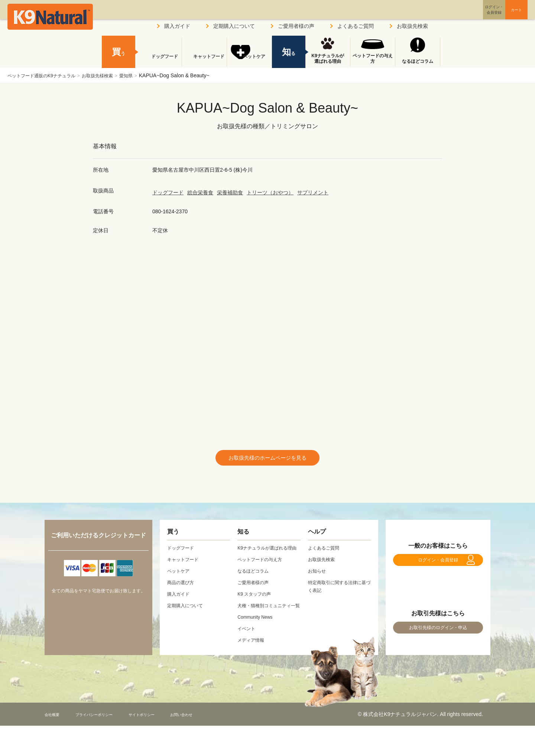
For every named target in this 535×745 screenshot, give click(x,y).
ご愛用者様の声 (296, 26)
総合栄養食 (200, 192)
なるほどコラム (417, 61)
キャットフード (204, 61)
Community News (257, 636)
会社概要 (55, 733)
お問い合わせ (217, 733)
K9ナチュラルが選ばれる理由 (327, 58)
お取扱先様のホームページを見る (267, 459)
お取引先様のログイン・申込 (438, 643)
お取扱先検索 (412, 26)
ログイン (458, 16)
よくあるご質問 (355, 26)
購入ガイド (177, 26)
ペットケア (249, 61)
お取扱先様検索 (111, 75)
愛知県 (144, 75)
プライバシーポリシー (107, 733)
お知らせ (318, 574)
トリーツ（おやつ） (270, 192)
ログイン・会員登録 (438, 567)
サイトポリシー (167, 733)
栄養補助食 (230, 192)
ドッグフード (168, 192)
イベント (247, 648)
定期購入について (234, 26)
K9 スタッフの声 (256, 605)
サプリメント (312, 192)
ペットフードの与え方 (373, 58)
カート (501, 16)
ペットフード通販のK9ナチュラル (47, 75)
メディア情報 (253, 659)
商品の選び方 (182, 586)
